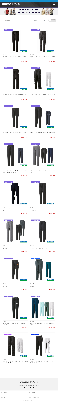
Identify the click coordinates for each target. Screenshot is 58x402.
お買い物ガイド (4, 397)
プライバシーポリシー (33, 394)
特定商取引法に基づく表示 (34, 397)
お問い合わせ (3, 394)
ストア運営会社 (4, 392)
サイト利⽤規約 (32, 392)
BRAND (48, 4)
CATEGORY (42, 4)
